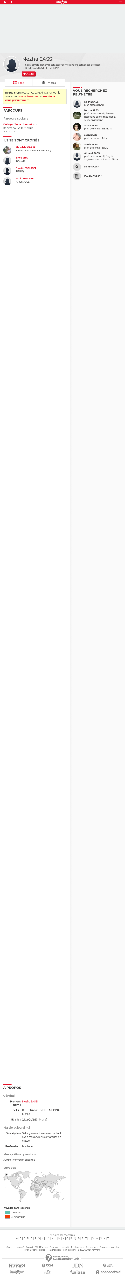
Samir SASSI (91, 144)
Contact (29, 1247)
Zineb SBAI (21, 157)
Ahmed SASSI (92, 153)
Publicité (44, 1247)
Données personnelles (109, 1247)
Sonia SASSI (91, 125)
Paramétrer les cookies (35, 1250)
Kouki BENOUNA (25, 178)
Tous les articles (77, 1247)
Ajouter (30, 73)
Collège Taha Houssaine (19, 124)
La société (65, 1247)
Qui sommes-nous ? (15, 1247)
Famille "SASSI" (93, 176)
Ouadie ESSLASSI (25, 168)
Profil (21, 82)
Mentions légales (54, 1250)
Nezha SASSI (91, 102)
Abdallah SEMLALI (25, 147)
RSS (36, 1247)
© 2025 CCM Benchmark (88, 1250)
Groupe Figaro (69, 1250)
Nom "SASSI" (91, 166)
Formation (54, 1247)
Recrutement (92, 1247)
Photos (51, 82)
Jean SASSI (90, 135)
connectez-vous (28, 96)
